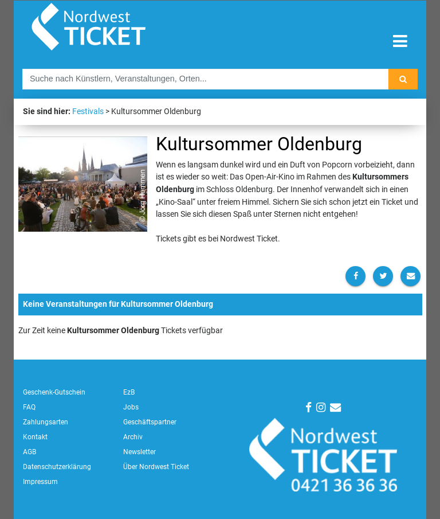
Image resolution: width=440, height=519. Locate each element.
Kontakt (35, 437)
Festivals (88, 111)
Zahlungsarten (45, 422)
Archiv (133, 437)
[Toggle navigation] (400, 41)
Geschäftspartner (149, 422)
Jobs (131, 407)
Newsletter (139, 452)
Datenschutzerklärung (57, 467)
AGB (29, 452)
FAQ (29, 407)
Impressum (40, 482)
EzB (129, 392)
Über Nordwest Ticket (156, 467)
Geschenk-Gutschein (54, 392)
